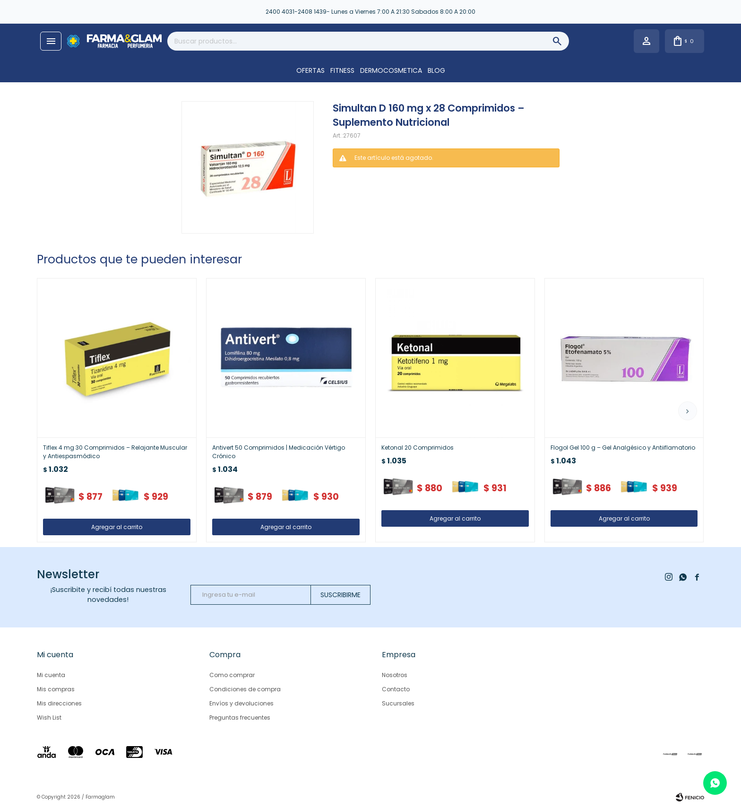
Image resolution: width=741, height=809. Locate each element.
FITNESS (342, 70)
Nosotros (394, 675)
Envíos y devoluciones (241, 703)
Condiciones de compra (245, 689)
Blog (436, 70)
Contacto (396, 689)
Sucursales (398, 703)
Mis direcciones (59, 703)
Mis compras (56, 689)
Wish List (49, 717)
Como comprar (232, 675)
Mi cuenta (51, 675)
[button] (687, 411)
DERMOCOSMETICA (391, 70)
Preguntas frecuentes (239, 717)
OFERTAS (310, 70)
